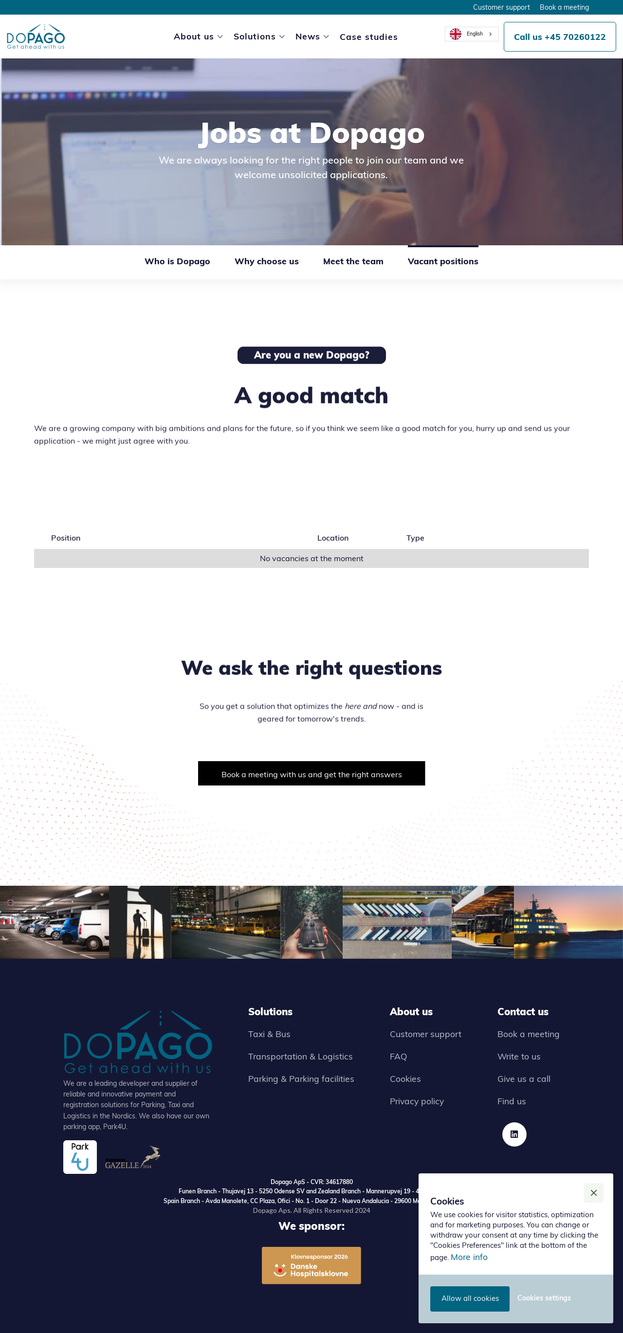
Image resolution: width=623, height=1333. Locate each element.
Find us (511, 1101)
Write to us (519, 1056)
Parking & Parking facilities (301, 1078)
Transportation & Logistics (300, 1056)
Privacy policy (417, 1101)
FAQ (398, 1056)
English (466, 34)
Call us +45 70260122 (560, 36)
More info (469, 1256)
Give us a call (523, 1078)
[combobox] (472, 34)
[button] (194, 36)
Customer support (501, 7)
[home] (36, 36)
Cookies (405, 1078)
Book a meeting (564, 7)
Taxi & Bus (269, 1033)
